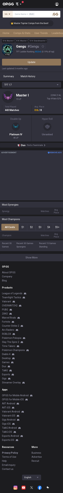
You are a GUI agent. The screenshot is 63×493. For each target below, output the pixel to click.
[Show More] (18, 4)
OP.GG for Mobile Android (15, 395)
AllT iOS (6, 407)
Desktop (6, 358)
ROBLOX (6, 334)
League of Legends (12, 293)
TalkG (5, 370)
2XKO (5, 313)
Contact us (7, 469)
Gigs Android (8, 419)
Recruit (35, 461)
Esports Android (10, 436)
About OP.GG (8, 272)
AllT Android (8, 403)
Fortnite (6, 321)
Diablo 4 (6, 354)
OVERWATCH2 (9, 305)
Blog (4, 280)
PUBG (5, 309)
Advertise (37, 457)
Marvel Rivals (9, 317)
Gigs (4, 378)
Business (36, 452)
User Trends (41, 33)
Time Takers (8, 346)
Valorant (6, 301)
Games (6, 362)
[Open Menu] (56, 4)
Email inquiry (8, 465)
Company (7, 276)
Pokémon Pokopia (11, 338)
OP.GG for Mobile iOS (13, 399)
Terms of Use (9, 457)
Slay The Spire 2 (10, 342)
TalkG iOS (7, 432)
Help (4, 461)
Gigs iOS (6, 423)
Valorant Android (11, 411)
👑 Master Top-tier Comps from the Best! (33, 23)
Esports (6, 374)
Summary (8, 76)
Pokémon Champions (13, 350)
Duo (4, 366)
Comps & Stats (21, 33)
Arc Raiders (8, 329)
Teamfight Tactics (11, 297)
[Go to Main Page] (8, 4)
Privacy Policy (10, 452)
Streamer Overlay (11, 382)
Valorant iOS (8, 415)
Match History (28, 76)
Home (6, 33)
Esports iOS (8, 440)
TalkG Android (9, 427)
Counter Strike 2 (10, 325)
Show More (32, 257)
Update (31, 62)
